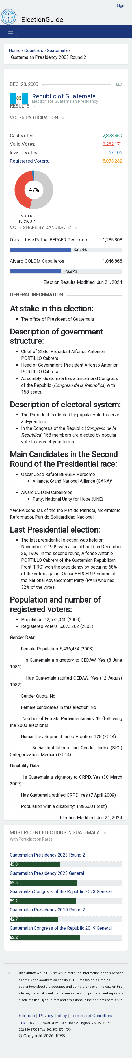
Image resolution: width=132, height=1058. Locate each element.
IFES (22, 1023)
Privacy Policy (53, 1015)
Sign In (122, 5)
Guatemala (57, 50)
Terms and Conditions (92, 1015)
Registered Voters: (29, 161)
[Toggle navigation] (11, 32)
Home (15, 50)
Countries (33, 50)
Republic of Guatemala (64, 96)
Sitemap (27, 1015)
